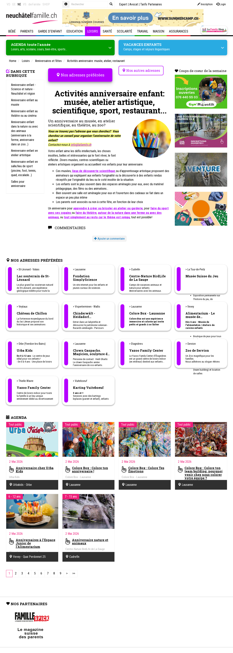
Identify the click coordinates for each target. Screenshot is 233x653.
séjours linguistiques (157, 48)
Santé (107, 31)
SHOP (46, 4)
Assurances (178, 31)
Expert (123, 4)
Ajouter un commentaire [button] (109, 232)
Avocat (133, 4)
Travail (142, 31)
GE (14, 4)
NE (19, 4)
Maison (158, 31)
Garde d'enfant (50, 31)
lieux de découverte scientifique (94, 164)
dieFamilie (34, 4)
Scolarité (124, 31)
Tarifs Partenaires (151, 4)
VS (24, 4)
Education (75, 31)
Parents (26, 31)
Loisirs (92, 31)
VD (8, 4)
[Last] (74, 567)
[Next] (67, 567)
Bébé (12, 31)
